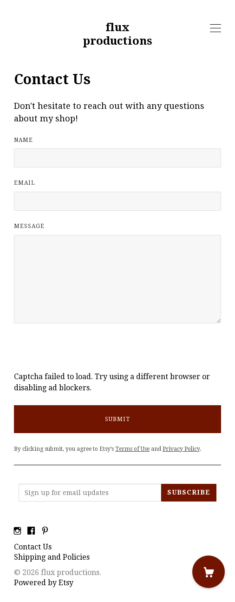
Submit (117, 419)
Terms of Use (132, 449)
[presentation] (84, 353)
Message (29, 226)
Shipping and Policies (52, 557)
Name (23, 140)
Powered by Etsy (43, 582)
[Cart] (208, 571)
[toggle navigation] (215, 28)
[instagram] (17, 531)
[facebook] (31, 531)
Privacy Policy (181, 449)
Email (24, 183)
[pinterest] (45, 531)
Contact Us (33, 546)
